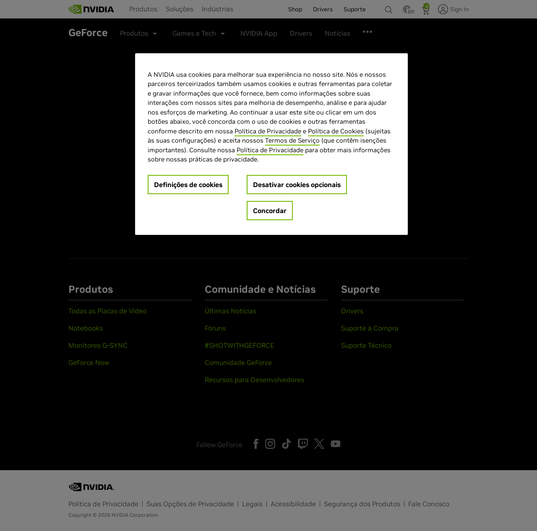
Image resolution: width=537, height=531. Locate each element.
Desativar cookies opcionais (297, 184)
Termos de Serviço (292, 140)
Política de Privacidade (268, 131)
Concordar (270, 210)
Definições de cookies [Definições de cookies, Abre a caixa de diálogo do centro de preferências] (188, 184)
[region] (271, 144)
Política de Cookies (336, 131)
